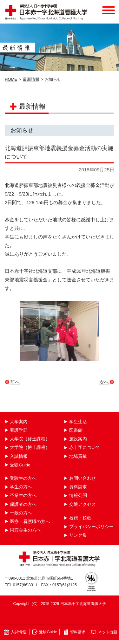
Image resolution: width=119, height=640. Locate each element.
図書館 (76, 430)
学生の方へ (21, 487)
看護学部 (19, 430)
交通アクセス (82, 504)
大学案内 (19, 421)
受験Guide (20, 465)
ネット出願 (107, 632)
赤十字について (84, 447)
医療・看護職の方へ (30, 521)
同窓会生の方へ (25, 530)
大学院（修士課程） (30, 439)
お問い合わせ (82, 478)
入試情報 (19, 456)
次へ (104, 382)
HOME (11, 79)
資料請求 (78, 487)
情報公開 (78, 495)
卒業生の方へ (23, 495)
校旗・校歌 (80, 518)
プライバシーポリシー (91, 526)
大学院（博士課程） (30, 447)
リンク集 (78, 535)
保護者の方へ (23, 504)
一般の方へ (21, 513)
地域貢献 (78, 456)
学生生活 (78, 421)
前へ (15, 382)
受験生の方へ (23, 478)
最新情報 (31, 79)
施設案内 (78, 439)
